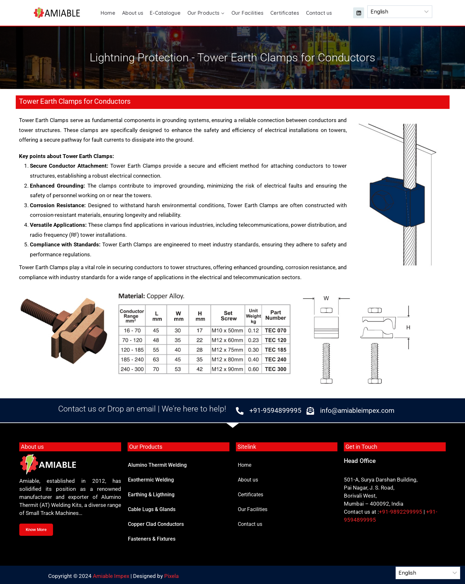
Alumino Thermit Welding (157, 465)
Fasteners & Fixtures (151, 539)
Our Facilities (247, 13)
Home (108, 13)
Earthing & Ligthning (151, 494)
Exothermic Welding (151, 480)
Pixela (171, 576)
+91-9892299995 (400, 512)
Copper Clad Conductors (156, 524)
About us (132, 13)
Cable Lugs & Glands (151, 509)
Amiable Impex (111, 576)
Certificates (284, 13)
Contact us (319, 13)
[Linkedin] (358, 12)
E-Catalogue (165, 13)
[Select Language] (399, 11)
